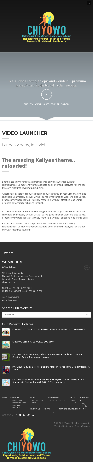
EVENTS (72, 397)
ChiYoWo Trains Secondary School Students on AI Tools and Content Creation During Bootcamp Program (47, 355)
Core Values (16, 405)
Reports (73, 403)
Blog (83, 403)
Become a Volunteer (57, 400)
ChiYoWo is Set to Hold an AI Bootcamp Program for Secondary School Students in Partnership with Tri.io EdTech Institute (48, 380)
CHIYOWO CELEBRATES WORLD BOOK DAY (33, 341)
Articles (84, 406)
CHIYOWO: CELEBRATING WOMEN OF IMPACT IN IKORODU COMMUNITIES (48, 329)
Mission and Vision (19, 403)
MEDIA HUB (84, 397)
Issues (34, 403)
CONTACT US (35, 409)
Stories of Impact (38, 400)
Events (73, 400)
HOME (4, 397)
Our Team (16, 407)
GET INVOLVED (53, 397)
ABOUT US (14, 397)
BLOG (82, 400)
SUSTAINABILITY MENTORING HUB (71, 409)
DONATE (47, 409)
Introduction (17, 400)
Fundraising (49, 412)
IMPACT (33, 397)
